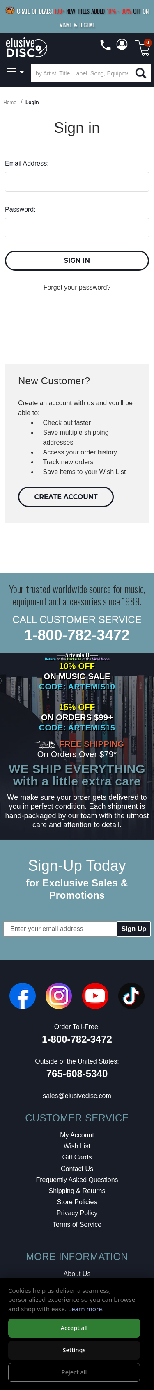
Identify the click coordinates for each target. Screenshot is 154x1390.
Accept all (73, 1328)
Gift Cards (77, 1157)
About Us (77, 1273)
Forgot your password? (77, 287)
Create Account (66, 497)
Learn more (85, 1309)
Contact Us (77, 1168)
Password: (20, 209)
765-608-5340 (77, 1073)
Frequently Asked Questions (77, 1179)
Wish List (77, 1146)
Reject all (74, 1372)
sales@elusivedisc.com (77, 1095)
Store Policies (77, 1201)
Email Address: (27, 163)
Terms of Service (77, 1224)
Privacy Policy (77, 1213)
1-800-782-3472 (76, 635)
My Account (77, 1135)
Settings (73, 1350)
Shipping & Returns (77, 1190)
